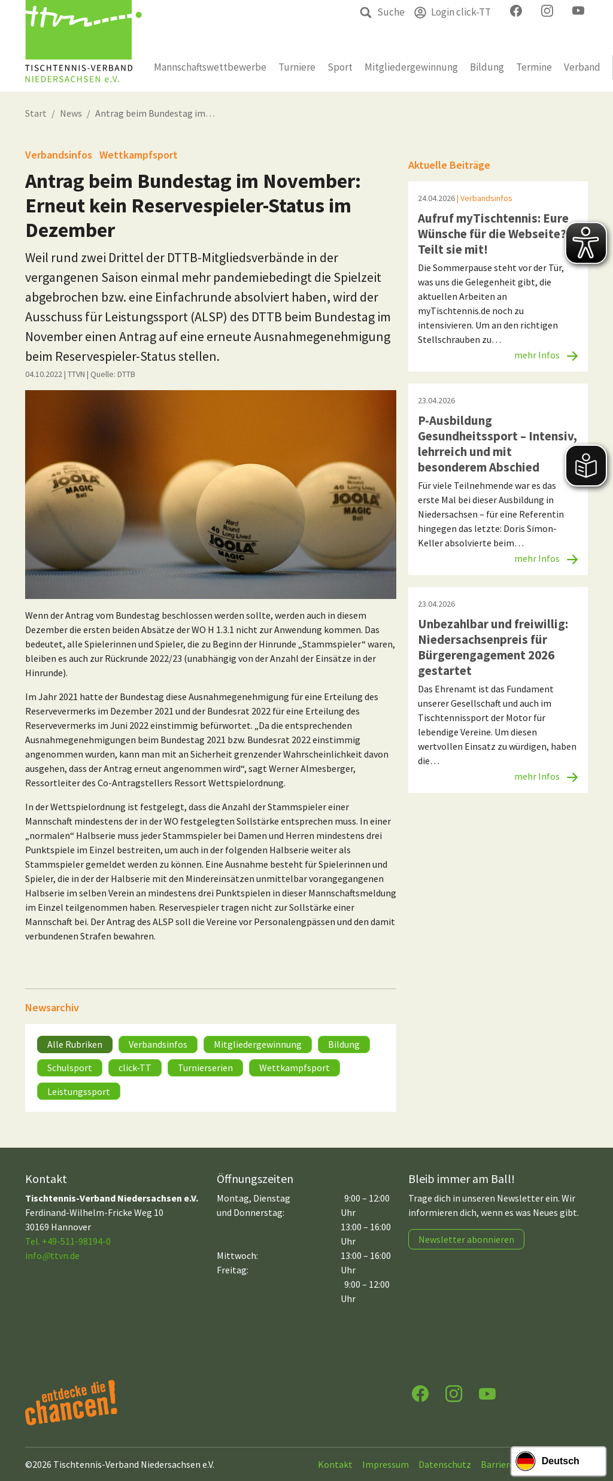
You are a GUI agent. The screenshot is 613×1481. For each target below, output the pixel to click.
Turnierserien (205, 1068)
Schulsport (69, 1068)
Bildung (344, 1044)
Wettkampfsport (294, 1068)
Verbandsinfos (158, 1044)
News (71, 113)
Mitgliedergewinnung (258, 1044)
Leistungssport (78, 1091)
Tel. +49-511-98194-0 (68, 1241)
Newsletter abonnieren (466, 1239)
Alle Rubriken (74, 1044)
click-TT (135, 1068)
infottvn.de (52, 1255)
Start (36, 113)
